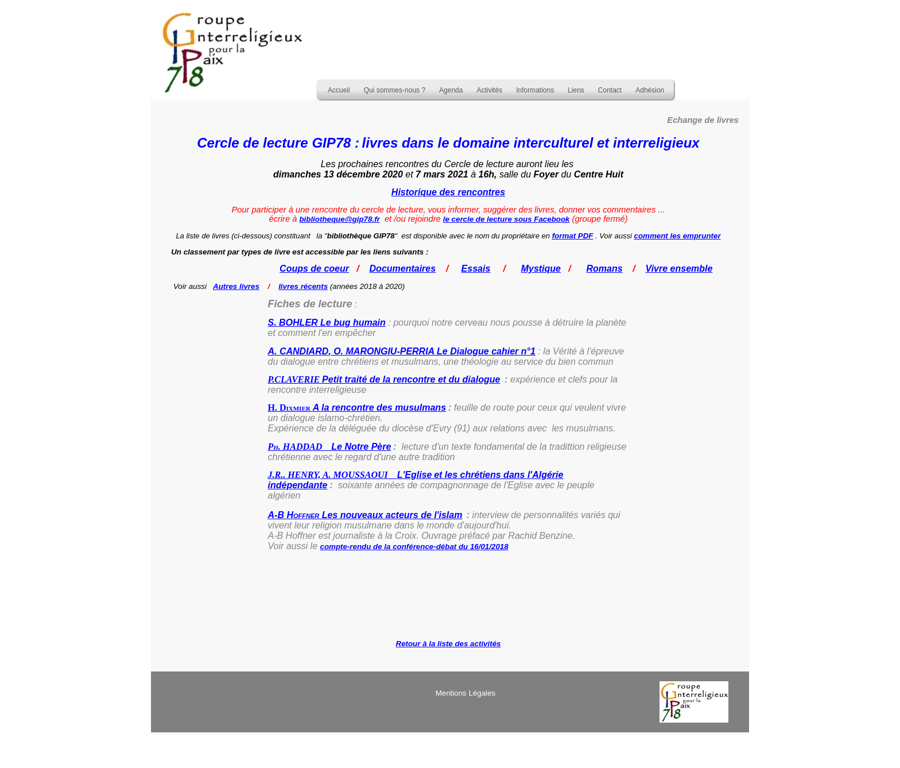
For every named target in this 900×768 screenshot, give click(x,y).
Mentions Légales (465, 693)
